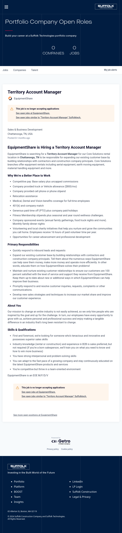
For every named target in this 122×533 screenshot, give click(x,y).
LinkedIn (77, 481)
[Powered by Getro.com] (61, 441)
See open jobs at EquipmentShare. (33, 113)
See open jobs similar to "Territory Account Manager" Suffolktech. (48, 117)
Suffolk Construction (84, 491)
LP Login (77, 486)
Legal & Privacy (81, 497)
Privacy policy (53, 449)
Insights (19, 502)
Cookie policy (67, 449)
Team (17, 497)
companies (19, 70)
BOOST (18, 491)
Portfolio (19, 481)
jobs (5, 70)
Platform (19, 486)
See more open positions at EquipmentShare (35, 415)
